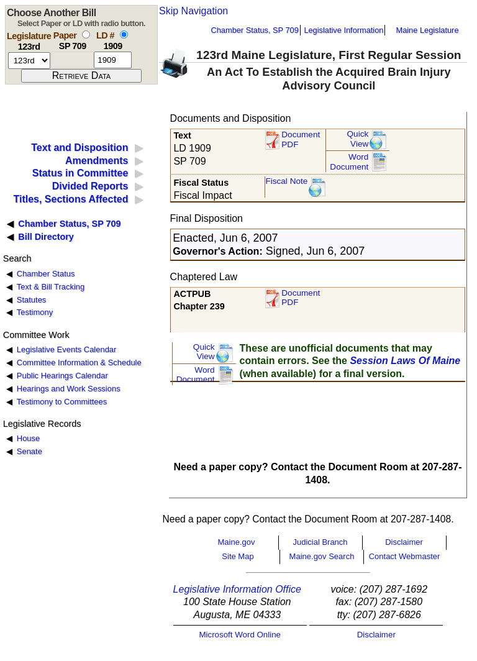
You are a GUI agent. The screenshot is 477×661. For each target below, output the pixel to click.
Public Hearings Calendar (62, 375)
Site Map (237, 556)
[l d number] (113, 60)
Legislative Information (343, 30)
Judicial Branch (320, 542)
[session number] (29, 60)
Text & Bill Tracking (50, 286)
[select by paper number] (86, 34)
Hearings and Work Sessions (68, 388)
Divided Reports (90, 186)
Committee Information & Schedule (79, 362)
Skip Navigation (193, 11)
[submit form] (81, 76)
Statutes (32, 299)
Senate (29, 451)
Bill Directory (46, 237)
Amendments (96, 160)
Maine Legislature (427, 30)
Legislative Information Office (237, 589)
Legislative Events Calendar (67, 349)
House (28, 438)
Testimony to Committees (62, 401)
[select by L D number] (124, 34)
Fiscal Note (286, 181)
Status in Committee (80, 173)
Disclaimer (404, 542)
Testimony (35, 312)
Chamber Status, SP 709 (255, 30)
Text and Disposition (79, 147)
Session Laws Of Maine (405, 360)
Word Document (349, 161)
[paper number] (72, 60)
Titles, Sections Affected (70, 199)
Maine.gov (236, 542)
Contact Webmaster (404, 556)
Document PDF (300, 139)
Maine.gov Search (322, 556)
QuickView (358, 138)
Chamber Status (46, 273)
